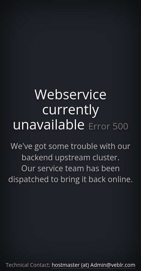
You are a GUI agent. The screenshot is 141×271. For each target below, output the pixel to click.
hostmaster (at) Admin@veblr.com (93, 264)
